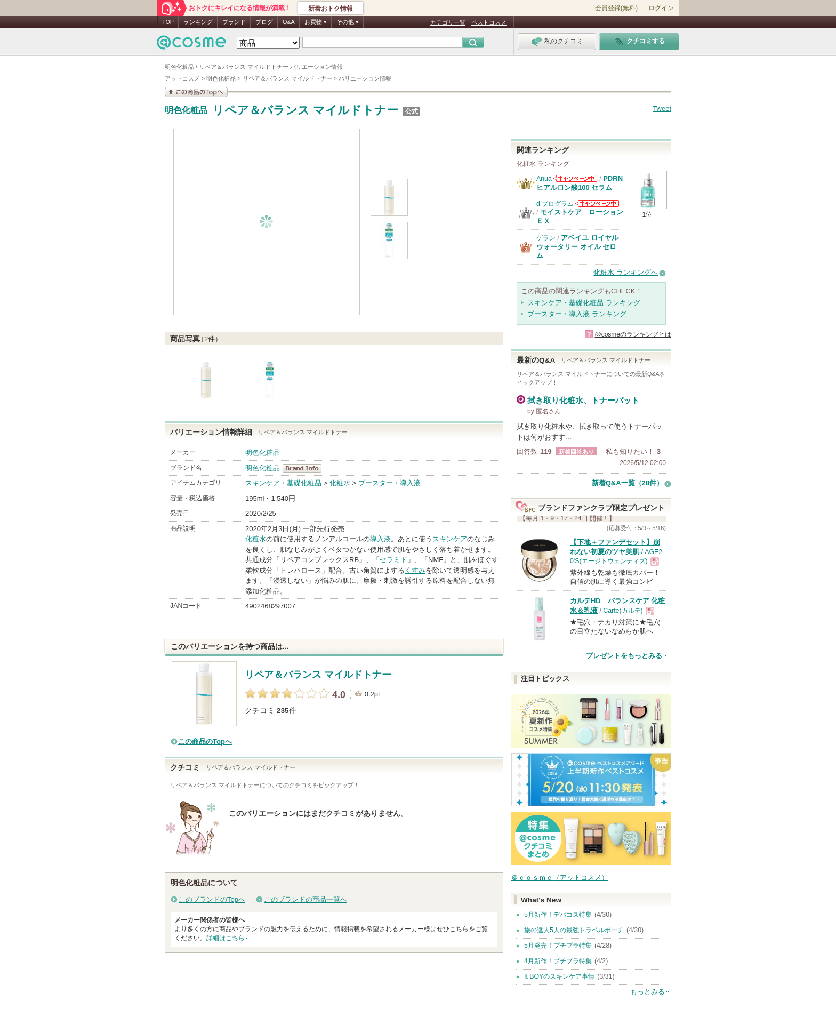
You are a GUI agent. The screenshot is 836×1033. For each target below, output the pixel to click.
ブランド (234, 22)
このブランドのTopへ (212, 899)
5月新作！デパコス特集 (558, 914)
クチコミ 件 (270, 711)
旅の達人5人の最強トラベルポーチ (574, 930)
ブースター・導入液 (389, 483)
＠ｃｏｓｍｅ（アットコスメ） (559, 878)
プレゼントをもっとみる (624, 656)
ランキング (198, 22)
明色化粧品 (186, 110)
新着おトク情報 (330, 8)
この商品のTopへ (205, 742)
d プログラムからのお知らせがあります (597, 203)
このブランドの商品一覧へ (305, 899)
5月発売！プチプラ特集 (558, 945)
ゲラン (546, 238)
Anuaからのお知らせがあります (575, 178)
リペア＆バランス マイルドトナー (305, 110)
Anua (544, 178)
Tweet (662, 109)
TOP (168, 22)
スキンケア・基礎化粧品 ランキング (583, 303)
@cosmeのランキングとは (632, 334)
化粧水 (339, 483)
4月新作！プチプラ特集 (558, 961)
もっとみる (647, 992)
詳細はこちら (225, 938)
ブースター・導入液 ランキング (576, 314)
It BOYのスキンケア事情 (559, 976)
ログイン (661, 8)
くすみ (415, 570)
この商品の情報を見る (196, 92)
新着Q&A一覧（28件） (627, 483)
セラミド (393, 560)
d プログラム (555, 203)
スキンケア (449, 539)
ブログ (264, 22)
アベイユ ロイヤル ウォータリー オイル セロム (577, 246)
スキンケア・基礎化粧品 (283, 483)
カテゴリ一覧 (447, 22)
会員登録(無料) (616, 8)
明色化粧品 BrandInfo (305, 468)
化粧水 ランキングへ (625, 272)
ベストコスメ (489, 22)
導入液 (380, 539)
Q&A (289, 22)
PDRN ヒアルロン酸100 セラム (579, 182)
